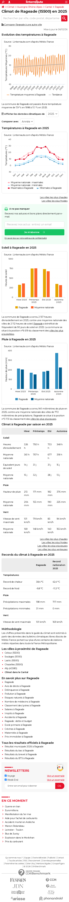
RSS (25, 861)
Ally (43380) (11, 668)
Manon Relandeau (14, 826)
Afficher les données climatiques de (23, 114)
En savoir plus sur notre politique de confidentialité (26, 238)
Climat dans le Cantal (16, 672)
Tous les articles (15, 861)
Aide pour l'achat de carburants (21, 818)
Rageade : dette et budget (18, 721)
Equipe (27, 858)
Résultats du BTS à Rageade (19, 758)
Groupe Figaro (58, 864)
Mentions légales (43, 864)
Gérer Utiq (30, 864)
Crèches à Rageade (15, 729)
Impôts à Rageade (14, 713)
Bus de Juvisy (12, 833)
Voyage (10, 775)
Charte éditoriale (39, 858)
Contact (60, 858)
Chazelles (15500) (14, 664)
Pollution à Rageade (15, 693)
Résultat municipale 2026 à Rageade (24, 746)
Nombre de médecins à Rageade (22, 701)
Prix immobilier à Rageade (19, 736)
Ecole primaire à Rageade (18, 725)
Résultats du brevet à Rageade (21, 754)
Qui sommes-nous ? (14, 858)
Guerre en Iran (12, 806)
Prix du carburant (14, 841)
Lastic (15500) (12, 660)
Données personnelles (51, 861)
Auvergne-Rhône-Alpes (29, 7)
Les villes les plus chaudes (54, 197)
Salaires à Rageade (14, 709)
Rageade (59, 7)
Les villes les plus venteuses (53, 549)
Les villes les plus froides (55, 201)
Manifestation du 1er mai (18, 814)
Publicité (51, 858)
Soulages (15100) (13, 656)
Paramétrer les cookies (14, 864)
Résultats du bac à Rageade (19, 750)
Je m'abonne (31, 232)
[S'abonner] (34, 786)
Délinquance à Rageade (17, 690)
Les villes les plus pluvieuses (52, 546)
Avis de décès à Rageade (17, 686)
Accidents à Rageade (16, 717)
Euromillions (11, 810)
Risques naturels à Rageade (19, 697)
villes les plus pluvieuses (43, 419)
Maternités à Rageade (16, 732)
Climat (10, 7)
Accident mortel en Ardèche (20, 822)
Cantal (48, 7)
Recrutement (34, 861)
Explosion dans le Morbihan (19, 837)
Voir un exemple (56, 775)
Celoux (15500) (12, 652)
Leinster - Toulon (14, 829)
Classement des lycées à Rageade (23, 705)
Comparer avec (10, 121)
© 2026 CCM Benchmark (35, 866)
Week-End (11, 779)
